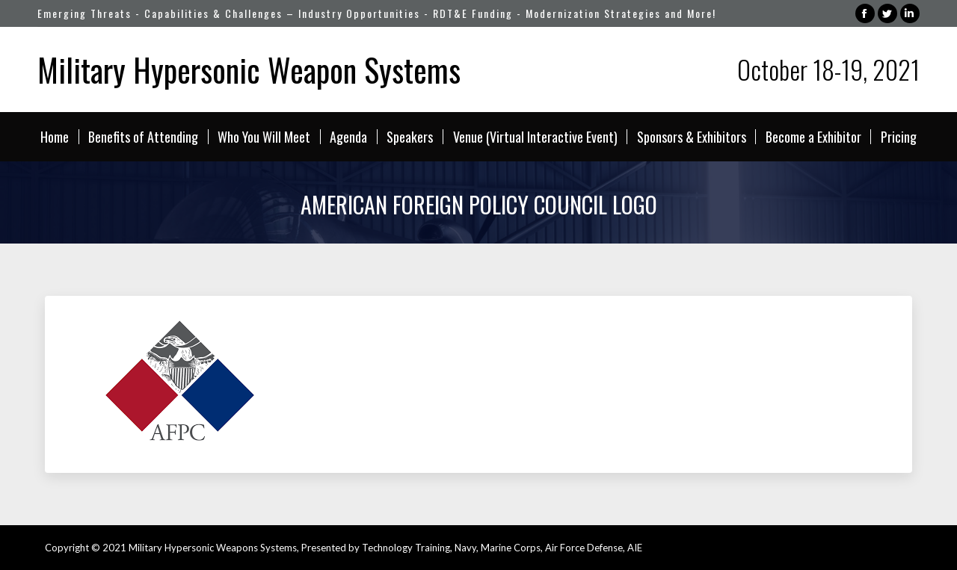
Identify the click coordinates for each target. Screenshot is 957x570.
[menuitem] (54, 137)
